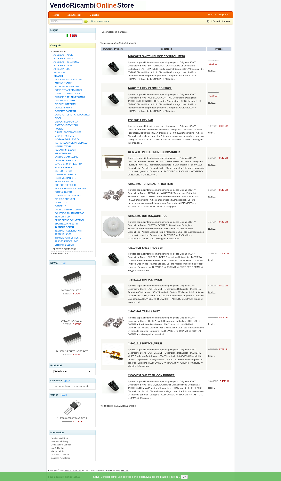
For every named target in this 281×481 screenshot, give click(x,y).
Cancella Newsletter (60, 458)
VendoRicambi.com (73, 470)
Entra (210, 14)
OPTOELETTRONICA (64, 174)
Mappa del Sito (58, 451)
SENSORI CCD (61, 216)
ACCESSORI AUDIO (63, 55)
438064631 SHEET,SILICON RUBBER (151, 375)
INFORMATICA (61, 253)
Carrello (94, 14)
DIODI (56, 118)
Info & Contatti (58, 448)
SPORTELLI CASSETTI (65, 224)
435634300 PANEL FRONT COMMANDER (154, 152)
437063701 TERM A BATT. (144, 311)
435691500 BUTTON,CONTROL (147, 215)
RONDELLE (59, 206)
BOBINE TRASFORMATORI (67, 90)
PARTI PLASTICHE (63, 181)
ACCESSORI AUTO (62, 58)
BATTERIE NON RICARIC (66, 86)
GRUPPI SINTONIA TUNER (67, 132)
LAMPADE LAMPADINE (65, 157)
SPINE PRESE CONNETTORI (68, 220)
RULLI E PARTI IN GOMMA (66, 209)
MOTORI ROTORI (62, 171)
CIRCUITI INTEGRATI (64, 104)
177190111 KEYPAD (140, 120)
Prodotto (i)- (166, 49)
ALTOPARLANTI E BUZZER (67, 79)
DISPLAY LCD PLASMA (65, 122)
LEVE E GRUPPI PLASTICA (67, 164)
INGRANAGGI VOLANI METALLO (70, 143)
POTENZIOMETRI (62, 192)
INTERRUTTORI (61, 146)
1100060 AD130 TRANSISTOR (72, 417)
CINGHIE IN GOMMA (64, 100)
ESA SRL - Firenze (60, 454)
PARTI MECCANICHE (64, 178)
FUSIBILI (58, 129)
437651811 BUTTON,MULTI (145, 343)
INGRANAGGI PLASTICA (66, 139)
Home (56, 14)
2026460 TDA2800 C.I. (72, 289)
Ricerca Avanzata (99, 21)
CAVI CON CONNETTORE (66, 93)
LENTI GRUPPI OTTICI (64, 160)
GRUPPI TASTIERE (63, 136)
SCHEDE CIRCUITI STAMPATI (68, 213)
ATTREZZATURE (61, 69)
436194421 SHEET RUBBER (145, 247)
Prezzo (219, 49)
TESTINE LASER (62, 234)
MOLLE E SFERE (62, 167)
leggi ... (211, 70)
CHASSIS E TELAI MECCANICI (68, 97)
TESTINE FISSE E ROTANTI (67, 231)
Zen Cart (125, 470)
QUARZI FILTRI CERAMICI (66, 195)
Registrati (224, 14)
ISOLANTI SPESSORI (64, 150)
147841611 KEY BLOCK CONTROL (150, 88)
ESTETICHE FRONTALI (65, 125)
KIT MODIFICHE (61, 153)
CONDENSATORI (62, 107)
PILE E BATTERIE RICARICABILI (69, 188)
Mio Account (74, 14)
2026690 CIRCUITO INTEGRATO (72, 350)
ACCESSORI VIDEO (63, 65)
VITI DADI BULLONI (63, 245)
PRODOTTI (58, 72)
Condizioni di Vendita (61, 444)
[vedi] (63, 263)
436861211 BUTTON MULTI (145, 279)
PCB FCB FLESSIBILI (64, 185)
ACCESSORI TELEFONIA (65, 62)
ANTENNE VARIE (62, 83)
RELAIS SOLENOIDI (63, 199)
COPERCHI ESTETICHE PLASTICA (71, 115)
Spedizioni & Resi (59, 438)
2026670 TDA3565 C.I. (72, 319)
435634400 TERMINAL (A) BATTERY (151, 183)
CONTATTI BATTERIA (64, 111)
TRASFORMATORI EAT (65, 241)
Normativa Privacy (59, 441)
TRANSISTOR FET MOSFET (67, 238)
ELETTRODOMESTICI (64, 249)
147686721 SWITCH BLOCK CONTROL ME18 (156, 56)
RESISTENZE (60, 202)
